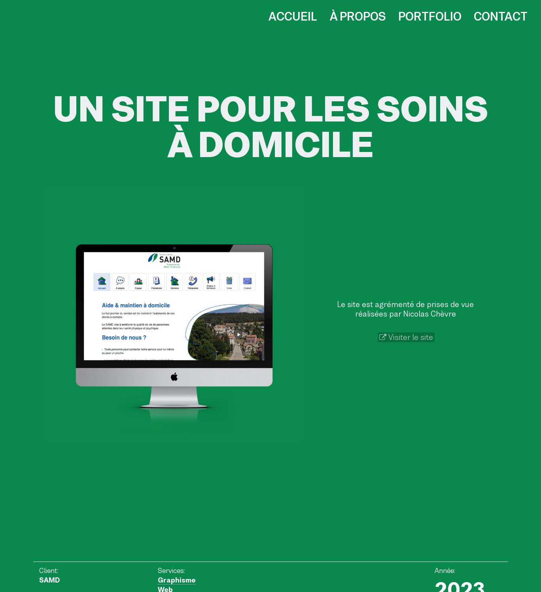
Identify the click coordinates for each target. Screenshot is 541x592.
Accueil (293, 16)
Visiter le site (406, 337)
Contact (501, 16)
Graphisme (177, 580)
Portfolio (430, 16)
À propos (358, 16)
